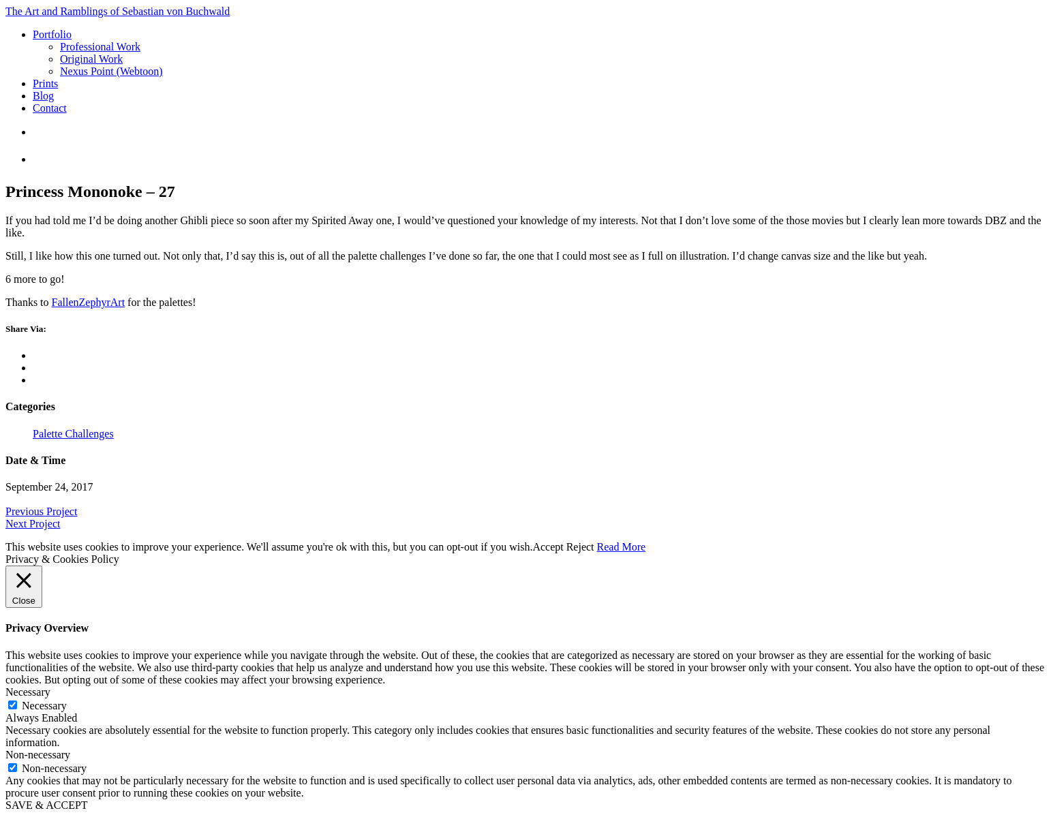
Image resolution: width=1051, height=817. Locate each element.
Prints (45, 83)
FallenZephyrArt (88, 302)
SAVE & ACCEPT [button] (46, 805)
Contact (50, 108)
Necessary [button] (27, 692)
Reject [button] (580, 547)
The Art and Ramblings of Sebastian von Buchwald (117, 11)
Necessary (44, 705)
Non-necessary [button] (37, 754)
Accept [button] (547, 547)
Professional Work (100, 46)
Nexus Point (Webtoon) (111, 71)
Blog (43, 96)
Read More (621, 547)
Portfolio (52, 34)
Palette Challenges (73, 434)
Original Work (91, 59)
